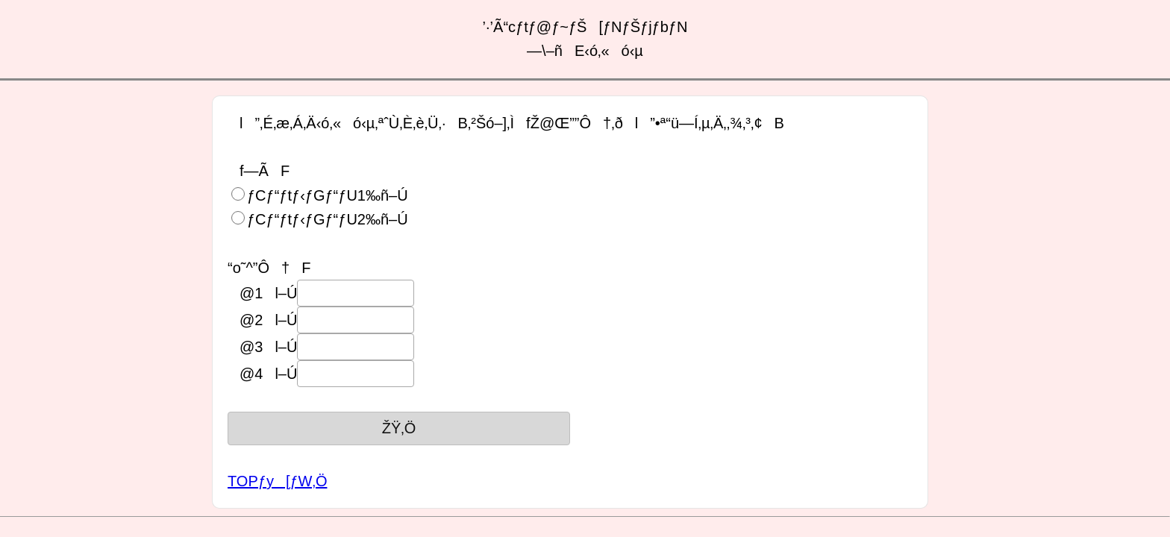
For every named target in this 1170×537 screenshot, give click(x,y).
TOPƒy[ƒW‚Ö (277, 481)
